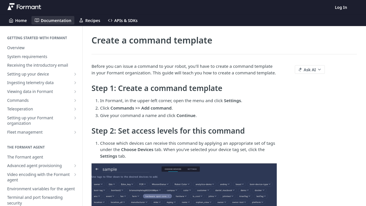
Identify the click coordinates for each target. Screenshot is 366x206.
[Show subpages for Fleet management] (75, 132)
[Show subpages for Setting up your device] (75, 74)
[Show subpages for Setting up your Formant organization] (75, 118)
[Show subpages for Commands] (75, 100)
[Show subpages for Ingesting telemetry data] (75, 82)
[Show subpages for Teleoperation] (75, 109)
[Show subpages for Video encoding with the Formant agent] (75, 174)
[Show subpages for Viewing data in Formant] (75, 91)
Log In (341, 7)
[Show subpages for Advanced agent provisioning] (75, 165)
